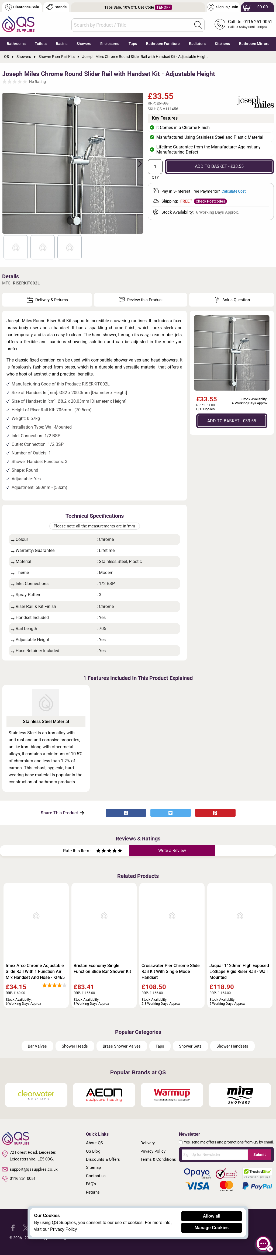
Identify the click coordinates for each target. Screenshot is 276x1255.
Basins (61, 43)
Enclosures (109, 43)
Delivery (147, 1143)
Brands (56, 7)
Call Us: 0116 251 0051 (250, 21)
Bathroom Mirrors (254, 43)
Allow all (211, 1216)
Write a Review (172, 850)
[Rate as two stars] (101, 851)
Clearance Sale (22, 7)
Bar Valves (37, 1046)
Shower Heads (75, 1046)
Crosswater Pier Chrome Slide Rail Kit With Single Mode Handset (171, 971)
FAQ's (91, 1183)
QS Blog (93, 1151)
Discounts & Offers (103, 1159)
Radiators (197, 43)
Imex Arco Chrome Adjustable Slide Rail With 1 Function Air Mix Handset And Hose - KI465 (35, 971)
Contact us (96, 1175)
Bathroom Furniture (163, 43)
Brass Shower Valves (122, 1046)
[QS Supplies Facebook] (12, 1227)
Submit (259, 1154)
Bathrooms (16, 43)
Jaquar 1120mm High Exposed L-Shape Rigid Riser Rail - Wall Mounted (239, 971)
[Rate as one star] (98, 851)
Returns (93, 1192)
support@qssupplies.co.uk (30, 1169)
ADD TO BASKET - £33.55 (219, 166)
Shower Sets (190, 1046)
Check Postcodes (210, 201)
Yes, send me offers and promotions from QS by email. (229, 1142)
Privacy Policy (152, 1151)
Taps (133, 43)
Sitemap (93, 1167)
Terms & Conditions (158, 1159)
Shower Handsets (232, 1046)
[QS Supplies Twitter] (26, 1227)
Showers (84, 43)
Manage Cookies (212, 1227)
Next (136, 163)
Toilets (41, 43)
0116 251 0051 (19, 1178)
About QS (94, 1143)
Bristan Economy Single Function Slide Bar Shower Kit (102, 968)
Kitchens (222, 43)
